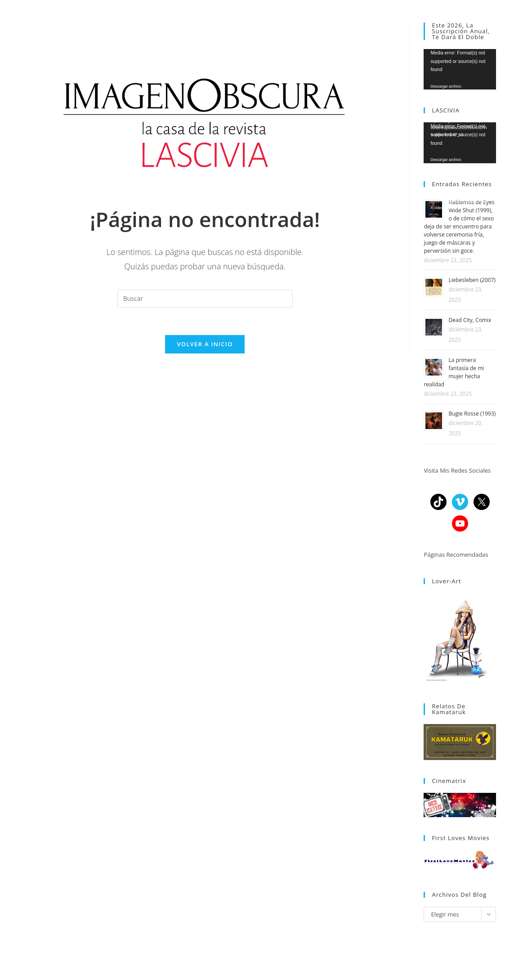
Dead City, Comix (469, 320)
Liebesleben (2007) (472, 280)
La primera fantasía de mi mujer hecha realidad (454, 372)
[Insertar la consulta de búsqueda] (205, 299)
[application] (460, 69)
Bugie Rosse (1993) (472, 413)
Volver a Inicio (204, 344)
